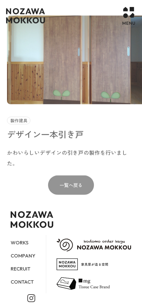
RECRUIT (20, 269)
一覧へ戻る (71, 189)
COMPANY (23, 256)
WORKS (20, 243)
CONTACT (22, 282)
